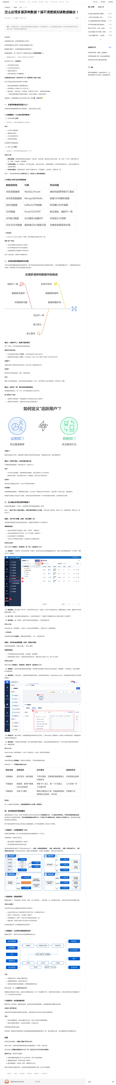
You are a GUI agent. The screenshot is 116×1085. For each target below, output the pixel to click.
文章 (20, 13)
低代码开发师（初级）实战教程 (97, 58)
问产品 (28, 8)
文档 (92, 3)
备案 (96, 3)
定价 (41, 3)
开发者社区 (6, 8)
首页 (16, 8)
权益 (36, 3)
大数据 (15, 13)
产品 (24, 3)
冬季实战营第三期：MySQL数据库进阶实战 (99, 62)
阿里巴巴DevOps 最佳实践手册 (97, 66)
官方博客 (41, 8)
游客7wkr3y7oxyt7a (17, 1082)
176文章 (37, 1082)
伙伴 (51, 3)
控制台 (100, 3)
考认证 (47, 8)
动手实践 (34, 8)
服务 (56, 3)
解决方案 (30, 3)
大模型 (19, 3)
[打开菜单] (3, 3)
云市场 (46, 3)
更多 (110, 53)
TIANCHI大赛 (53, 8)
